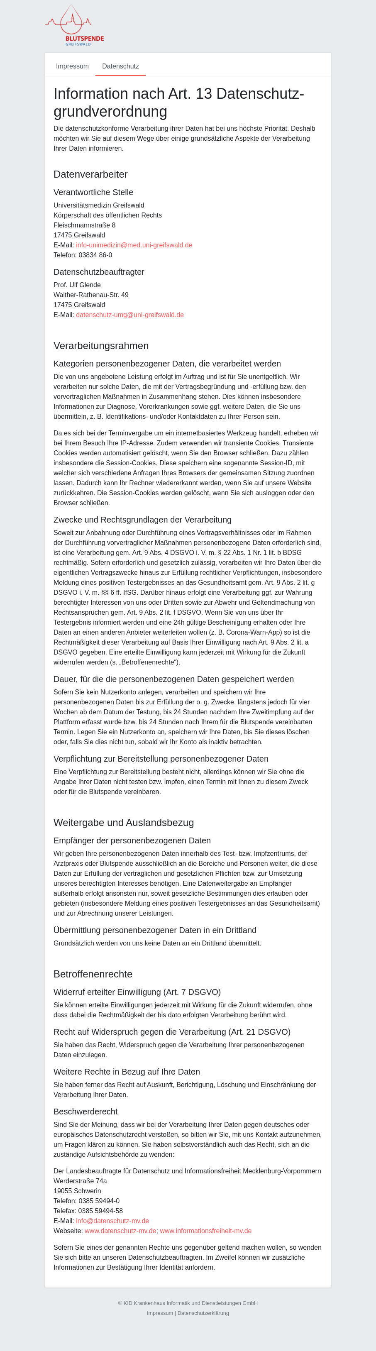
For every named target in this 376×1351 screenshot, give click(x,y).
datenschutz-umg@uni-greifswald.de (130, 314)
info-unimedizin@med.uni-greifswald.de (134, 245)
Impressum (72, 66)
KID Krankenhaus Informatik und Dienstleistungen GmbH (191, 1303)
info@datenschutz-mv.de (112, 1220)
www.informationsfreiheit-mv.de (205, 1230)
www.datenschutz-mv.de (120, 1230)
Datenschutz (120, 66)
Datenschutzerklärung (203, 1313)
